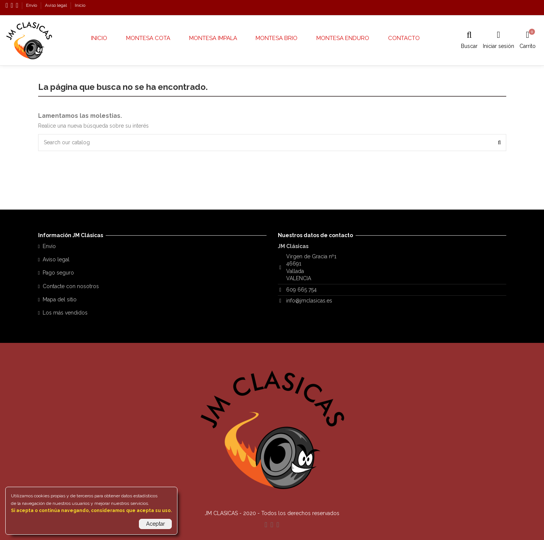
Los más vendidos (65, 313)
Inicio (80, 5)
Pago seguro (58, 273)
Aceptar (155, 524)
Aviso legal (56, 5)
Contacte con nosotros (71, 286)
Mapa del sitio (60, 299)
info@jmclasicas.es (309, 301)
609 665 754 (301, 290)
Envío (32, 5)
